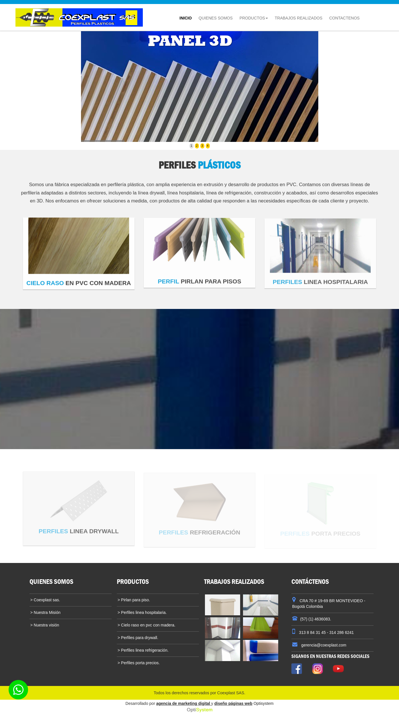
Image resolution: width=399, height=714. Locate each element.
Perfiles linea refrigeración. (144, 650)
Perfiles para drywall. (139, 637)
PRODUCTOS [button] (254, 18)
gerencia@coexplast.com (323, 645)
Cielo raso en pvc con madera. (147, 625)
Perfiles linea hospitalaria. (143, 612)
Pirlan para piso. (135, 600)
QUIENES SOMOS (217, 16)
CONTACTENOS (344, 18)
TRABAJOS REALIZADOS (298, 18)
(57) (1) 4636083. (315, 619)
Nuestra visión (46, 625)
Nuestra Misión (46, 612)
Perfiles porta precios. (140, 663)
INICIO (187, 16)
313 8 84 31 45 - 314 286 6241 (326, 632)
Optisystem (264, 703)
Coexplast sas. (46, 600)
